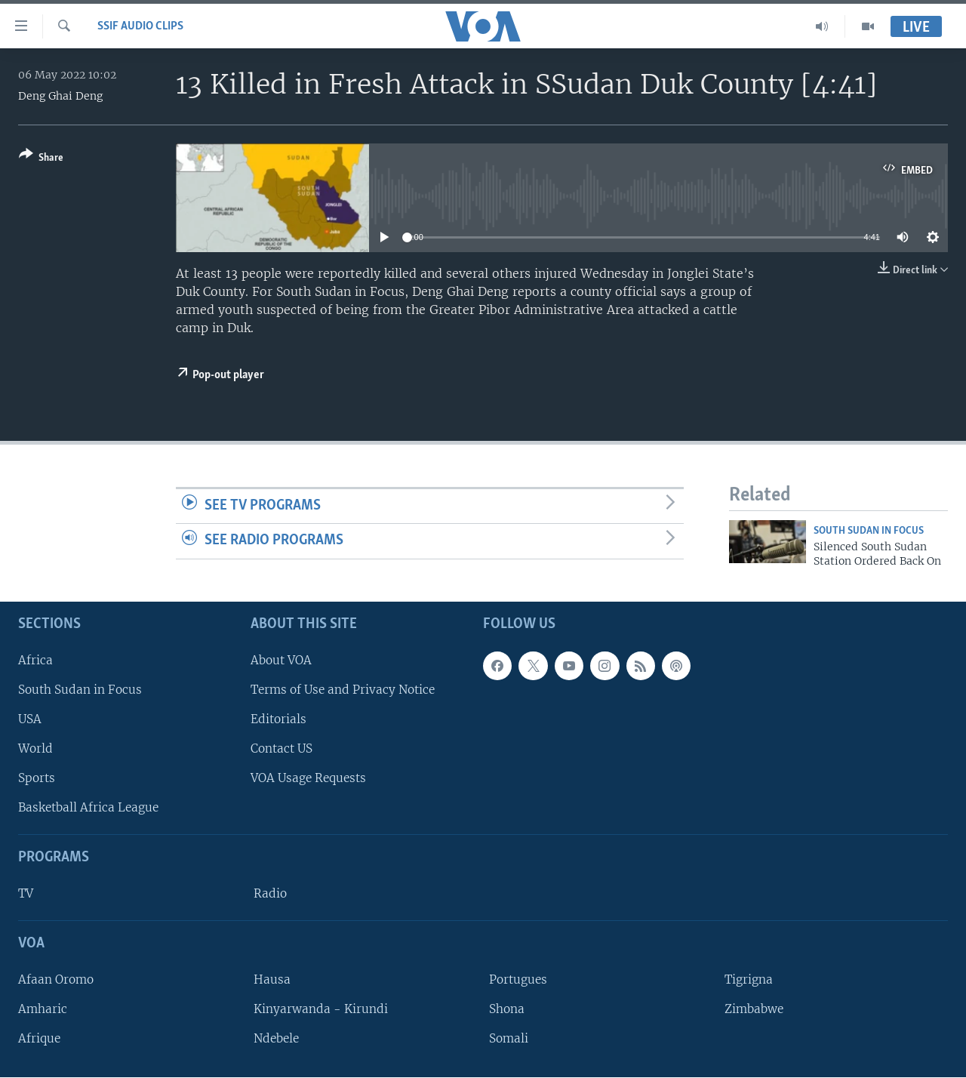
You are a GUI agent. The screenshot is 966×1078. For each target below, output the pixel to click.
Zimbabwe (753, 1009)
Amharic (42, 1009)
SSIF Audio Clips (140, 26)
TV (25, 894)
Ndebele (276, 1039)
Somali (508, 1039)
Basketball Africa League (88, 808)
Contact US (281, 748)
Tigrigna (748, 979)
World (35, 748)
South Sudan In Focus (869, 531)
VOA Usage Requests (308, 779)
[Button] (41, 158)
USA (30, 719)
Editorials (278, 719)
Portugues (518, 979)
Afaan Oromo (56, 979)
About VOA (281, 660)
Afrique (39, 1039)
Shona (507, 1009)
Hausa (272, 979)
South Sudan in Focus (80, 689)
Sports (36, 779)
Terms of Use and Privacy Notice (343, 689)
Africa (35, 660)
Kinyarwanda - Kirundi (321, 1009)
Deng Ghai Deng (60, 96)
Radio (270, 894)
